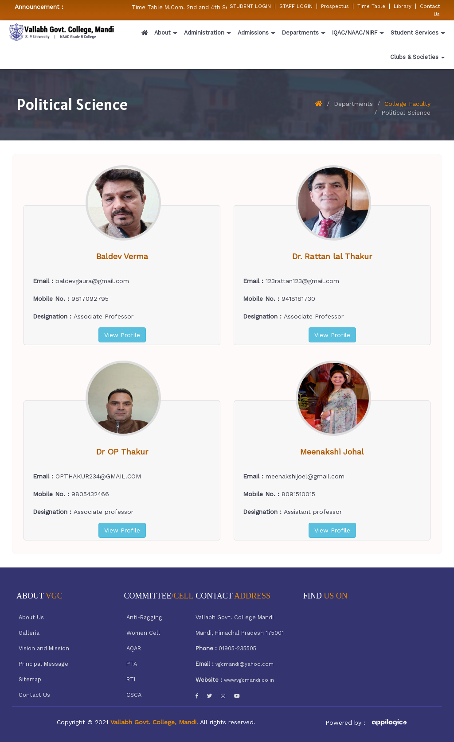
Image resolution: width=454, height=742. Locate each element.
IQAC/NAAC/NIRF (354, 32)
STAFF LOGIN (296, 6)
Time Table (371, 6)
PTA (131, 663)
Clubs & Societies (414, 57)
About (162, 32)
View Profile (122, 334)
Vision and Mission (44, 648)
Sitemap (30, 679)
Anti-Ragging (144, 617)
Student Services (414, 32)
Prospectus (335, 6)
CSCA (133, 694)
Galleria (29, 632)
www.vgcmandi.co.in (249, 680)
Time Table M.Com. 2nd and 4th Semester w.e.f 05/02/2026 (218, 7)
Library (402, 6)
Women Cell (143, 632)
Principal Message (43, 663)
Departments (300, 32)
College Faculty (407, 103)
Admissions (253, 32)
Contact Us (34, 694)
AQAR (133, 648)
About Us (31, 617)
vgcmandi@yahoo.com (244, 664)
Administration (204, 32)
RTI (130, 679)
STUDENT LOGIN (250, 6)
